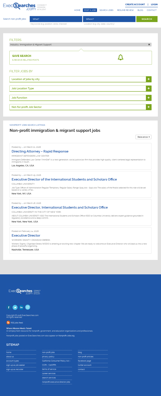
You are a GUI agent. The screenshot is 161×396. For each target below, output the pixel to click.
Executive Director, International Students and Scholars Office (60, 207)
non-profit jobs (48, 352)
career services (49, 373)
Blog (140, 10)
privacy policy (48, 357)
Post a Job (90, 10)
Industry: (80, 44)
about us (10, 357)
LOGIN (154, 4)
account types (12, 361)
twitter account (84, 365)
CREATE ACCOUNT (135, 4)
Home (77, 10)
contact (81, 369)
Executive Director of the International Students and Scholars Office (64, 179)
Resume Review (125, 10)
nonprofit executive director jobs (56, 382)
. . (23, 147)
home (8, 352)
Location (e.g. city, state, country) (99, 24)
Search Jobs (106, 10)
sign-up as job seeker (15, 365)
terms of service (49, 369)
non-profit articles (85, 357)
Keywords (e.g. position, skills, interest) (49, 24)
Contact (152, 10)
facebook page (84, 361)
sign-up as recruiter (14, 369)
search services (49, 378)
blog (80, 352)
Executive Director (26, 235)
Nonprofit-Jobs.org (66, 336)
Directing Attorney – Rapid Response (40, 151)
